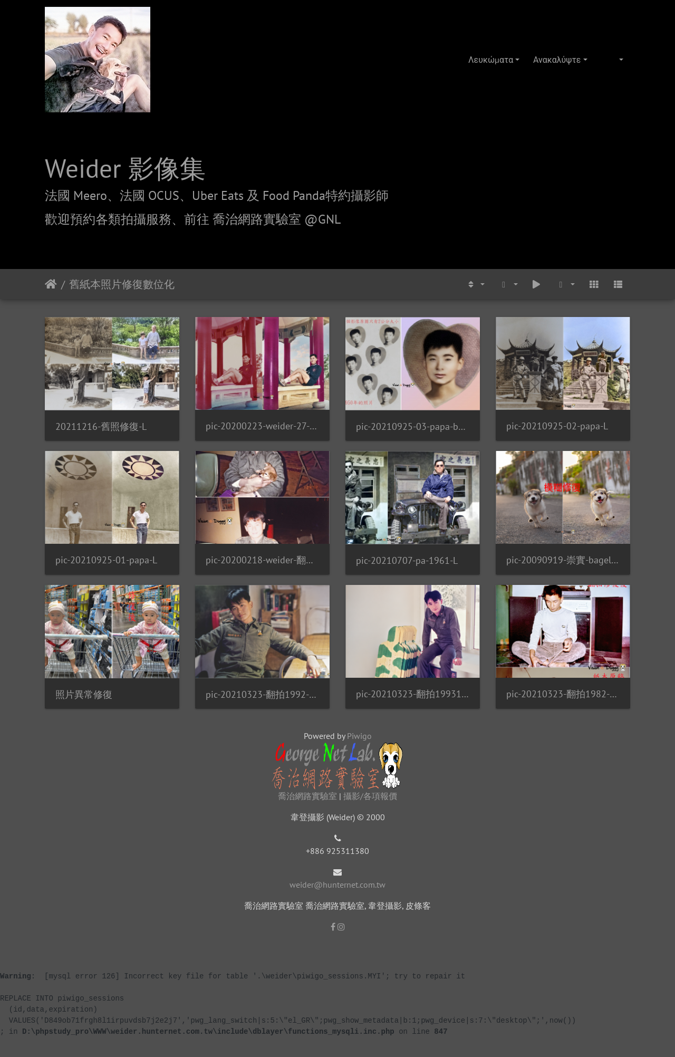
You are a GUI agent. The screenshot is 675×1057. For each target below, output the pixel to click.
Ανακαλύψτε (557, 59)
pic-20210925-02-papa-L (557, 425)
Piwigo (359, 736)
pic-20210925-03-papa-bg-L (412, 426)
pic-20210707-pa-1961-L (407, 560)
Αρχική (51, 284)
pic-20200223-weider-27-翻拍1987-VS (262, 425)
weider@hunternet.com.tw (337, 884)
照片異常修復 (83, 694)
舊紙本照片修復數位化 (122, 284)
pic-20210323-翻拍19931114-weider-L (412, 693)
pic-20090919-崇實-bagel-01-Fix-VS (563, 559)
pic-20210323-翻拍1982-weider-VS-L (563, 693)
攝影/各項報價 (370, 796)
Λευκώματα (490, 59)
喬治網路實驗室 (307, 796)
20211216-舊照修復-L (101, 426)
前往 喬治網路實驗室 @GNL (262, 219)
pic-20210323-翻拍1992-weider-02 (262, 694)
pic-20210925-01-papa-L (106, 559)
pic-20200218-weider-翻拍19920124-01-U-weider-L (262, 559)
